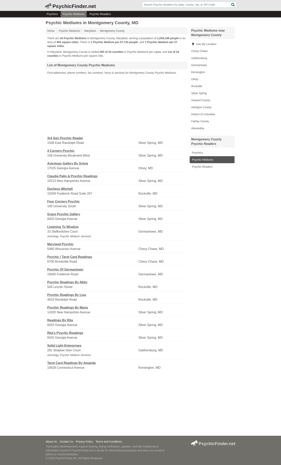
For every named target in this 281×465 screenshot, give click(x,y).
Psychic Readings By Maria (67, 307)
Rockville (196, 86)
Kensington (198, 72)
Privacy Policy (84, 441)
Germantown (199, 65)
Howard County (200, 100)
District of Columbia (203, 114)
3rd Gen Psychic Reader (65, 138)
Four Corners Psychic (63, 201)
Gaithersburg (199, 58)
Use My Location (203, 44)
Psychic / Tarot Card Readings (69, 257)
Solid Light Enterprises (64, 345)
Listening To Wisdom (62, 227)
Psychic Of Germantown (65, 269)
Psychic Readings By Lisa (66, 295)
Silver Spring (199, 93)
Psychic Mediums (74, 14)
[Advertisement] (117, 105)
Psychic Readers (100, 14)
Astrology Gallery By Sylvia (67, 163)
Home (50, 30)
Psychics (52, 14)
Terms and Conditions (109, 441)
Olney (194, 79)
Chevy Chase (199, 51)
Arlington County (201, 107)
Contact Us (66, 441)
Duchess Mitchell (60, 188)
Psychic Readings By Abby (67, 282)
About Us (51, 441)
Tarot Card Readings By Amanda (71, 363)
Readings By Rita (60, 320)
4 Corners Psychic (61, 150)
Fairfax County (200, 121)
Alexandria (197, 128)
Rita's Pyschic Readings (65, 333)
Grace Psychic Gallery (63, 214)
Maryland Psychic (60, 244)
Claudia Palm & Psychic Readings (72, 176)
